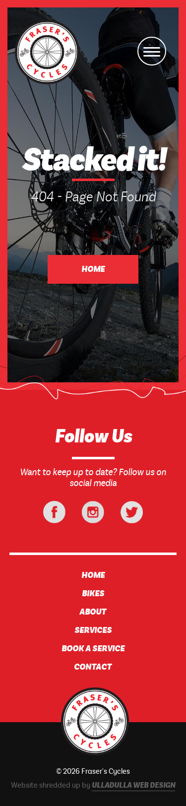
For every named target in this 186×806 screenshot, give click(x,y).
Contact (93, 667)
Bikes (93, 593)
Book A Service (93, 648)
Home (93, 269)
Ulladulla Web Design (133, 786)
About (92, 612)
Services (93, 630)
